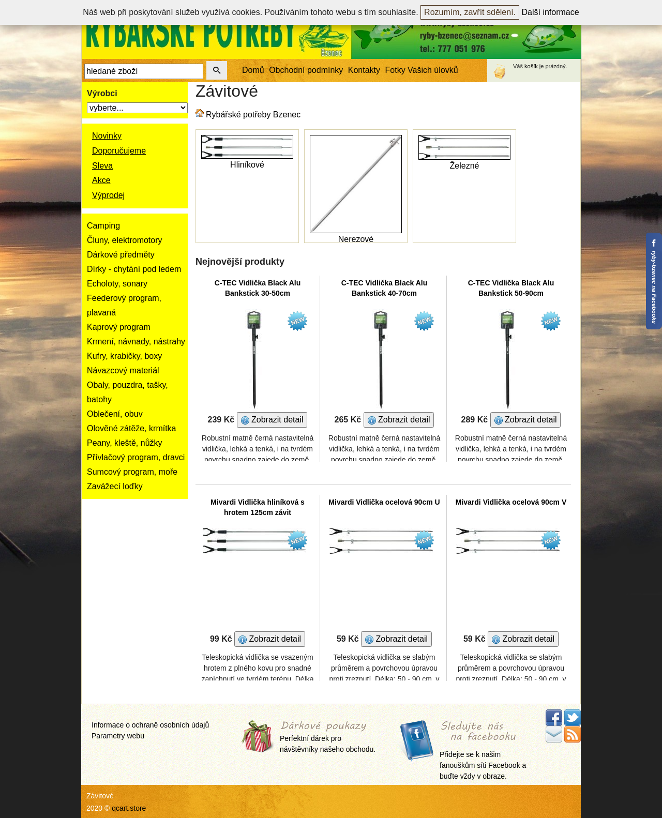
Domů (253, 70)
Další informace (550, 12)
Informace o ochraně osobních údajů (150, 725)
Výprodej (108, 195)
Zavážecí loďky (115, 486)
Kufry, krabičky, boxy (124, 356)
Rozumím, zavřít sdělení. (470, 12)
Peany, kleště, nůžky (124, 442)
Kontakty (364, 70)
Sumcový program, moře (132, 471)
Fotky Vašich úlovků (421, 70)
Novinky (107, 135)
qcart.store (129, 808)
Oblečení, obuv (115, 414)
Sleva (102, 165)
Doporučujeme (119, 150)
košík (531, 66)
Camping (103, 225)
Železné (464, 165)
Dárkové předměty (121, 254)
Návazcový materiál (123, 370)
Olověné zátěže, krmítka (131, 428)
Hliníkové (247, 164)
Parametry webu (118, 736)
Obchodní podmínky (306, 70)
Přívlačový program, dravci (136, 457)
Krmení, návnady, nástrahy (136, 341)
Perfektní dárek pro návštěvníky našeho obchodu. (327, 737)
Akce (101, 180)
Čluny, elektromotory (124, 240)
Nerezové (355, 239)
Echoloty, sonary (117, 283)
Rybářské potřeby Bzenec (253, 114)
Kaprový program (119, 327)
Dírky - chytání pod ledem (134, 269)
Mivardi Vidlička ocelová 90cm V (511, 502)
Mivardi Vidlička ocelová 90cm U (384, 502)
